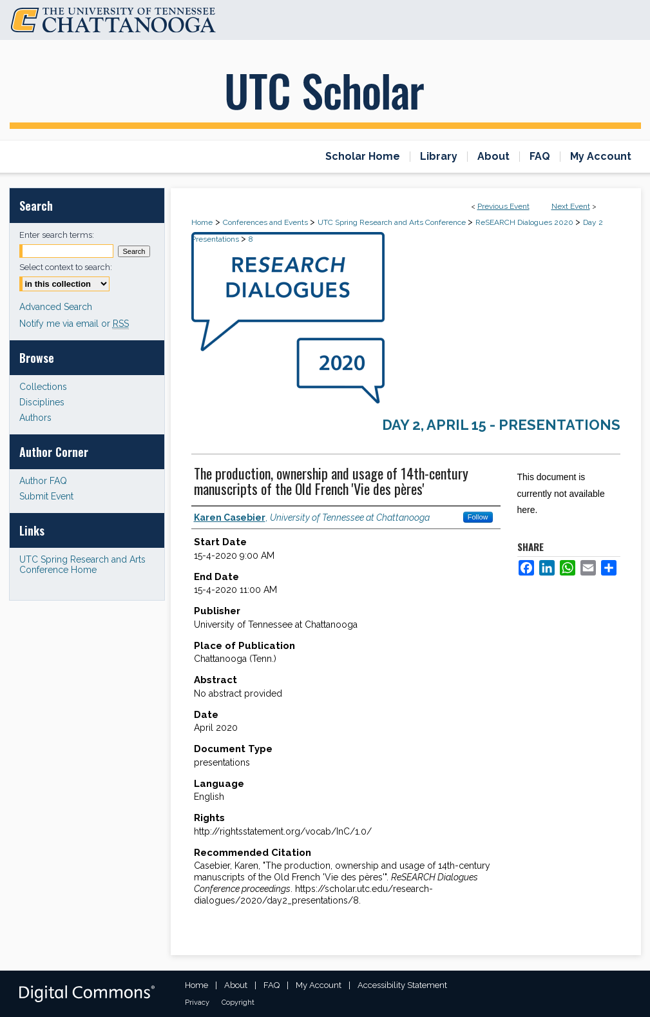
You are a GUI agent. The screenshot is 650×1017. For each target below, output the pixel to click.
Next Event (570, 206)
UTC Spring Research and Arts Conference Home (82, 564)
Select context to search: (65, 267)
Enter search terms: (56, 235)
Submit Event (46, 496)
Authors (35, 417)
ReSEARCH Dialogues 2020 (525, 222)
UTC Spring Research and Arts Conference (393, 222)
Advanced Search (55, 307)
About (235, 985)
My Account (318, 985)
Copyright (238, 1002)
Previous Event (503, 206)
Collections (43, 387)
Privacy (197, 1002)
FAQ (271, 985)
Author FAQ (43, 481)
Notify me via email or (74, 323)
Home (202, 222)
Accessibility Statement (402, 985)
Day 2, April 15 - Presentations (501, 424)
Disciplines (41, 402)
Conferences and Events (266, 222)
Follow (478, 517)
